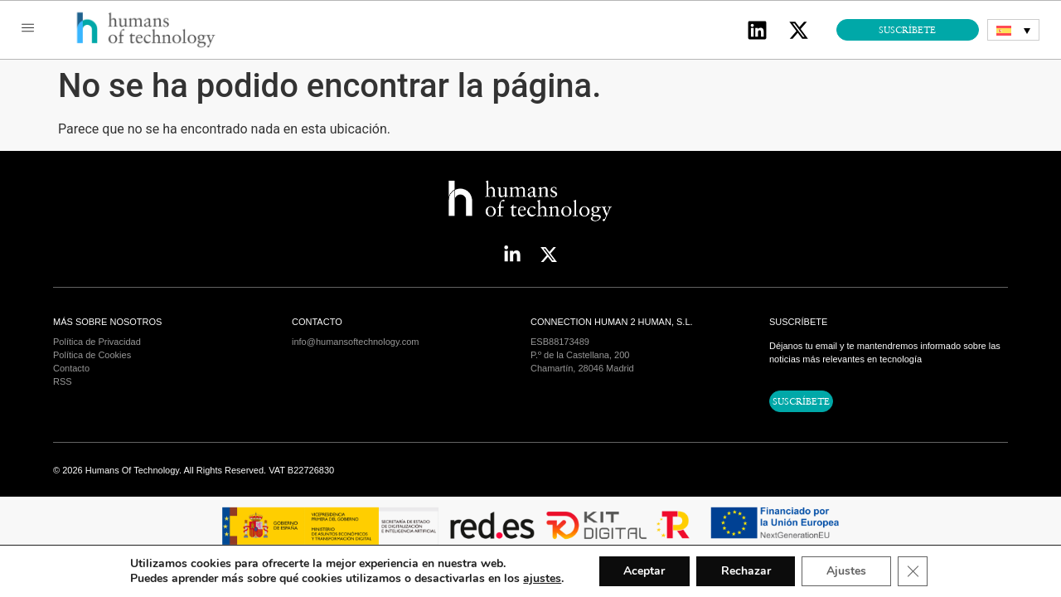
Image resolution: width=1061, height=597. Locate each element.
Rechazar (746, 571)
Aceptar (644, 571)
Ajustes (847, 571)
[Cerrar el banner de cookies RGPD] (913, 571)
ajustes (541, 578)
